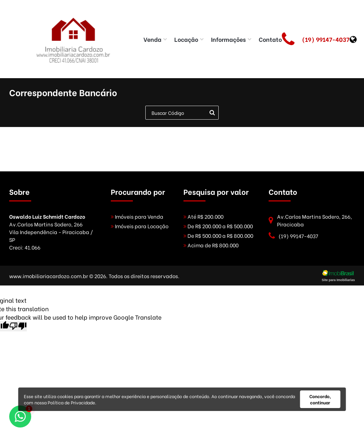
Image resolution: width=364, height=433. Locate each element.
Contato (270, 39)
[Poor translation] (18, 326)
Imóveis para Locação (139, 226)
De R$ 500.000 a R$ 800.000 (218, 235)
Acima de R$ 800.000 (211, 245)
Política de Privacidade (71, 402)
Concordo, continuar (320, 399)
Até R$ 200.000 (203, 216)
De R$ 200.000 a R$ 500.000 (218, 226)
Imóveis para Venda (137, 216)
